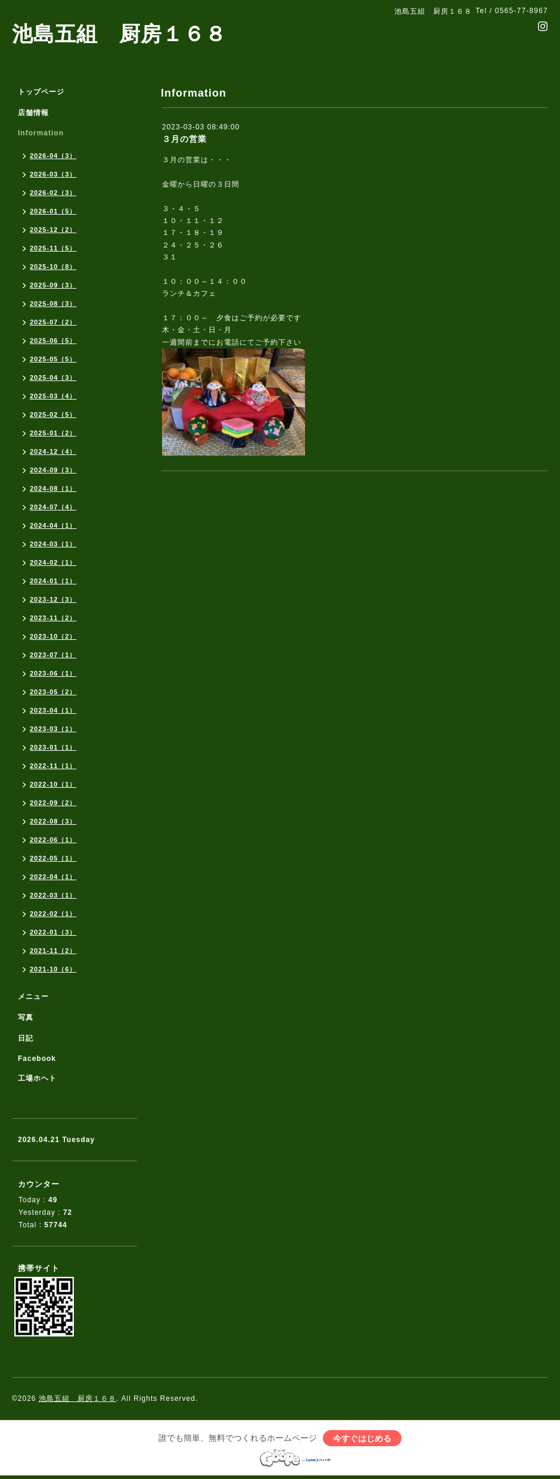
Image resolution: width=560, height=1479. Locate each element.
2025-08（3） (53, 303)
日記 (25, 1038)
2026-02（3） (53, 192)
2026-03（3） (53, 174)
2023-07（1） (53, 654)
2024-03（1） (53, 543)
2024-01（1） (53, 580)
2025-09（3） (53, 285)
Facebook (37, 1058)
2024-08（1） (53, 488)
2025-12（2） (53, 229)
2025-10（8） (53, 266)
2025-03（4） (53, 396)
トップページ (41, 92)
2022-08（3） (53, 821)
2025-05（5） (53, 359)
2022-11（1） (53, 765)
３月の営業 (184, 139)
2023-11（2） (53, 617)
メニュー (33, 996)
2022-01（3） (53, 932)
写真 (25, 1017)
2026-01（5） (53, 211)
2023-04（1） (53, 710)
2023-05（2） (53, 691)
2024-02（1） (53, 562)
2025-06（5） (53, 340)
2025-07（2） (53, 322)
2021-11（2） (53, 950)
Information (41, 133)
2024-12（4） (53, 451)
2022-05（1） (53, 858)
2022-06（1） (53, 839)
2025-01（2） (53, 433)
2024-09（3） (53, 470)
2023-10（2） (53, 636)
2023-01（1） (53, 747)
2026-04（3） (53, 155)
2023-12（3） (53, 599)
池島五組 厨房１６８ (119, 33)
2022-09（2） (53, 802)
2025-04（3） (53, 377)
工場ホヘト (37, 1078)
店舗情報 (33, 113)
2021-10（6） (53, 969)
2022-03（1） (53, 895)
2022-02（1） (53, 913)
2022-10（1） (53, 784)
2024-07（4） (53, 506)
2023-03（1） (53, 728)
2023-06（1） (53, 673)
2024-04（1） (53, 525)
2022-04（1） (53, 876)
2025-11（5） (53, 248)
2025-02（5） (53, 414)
